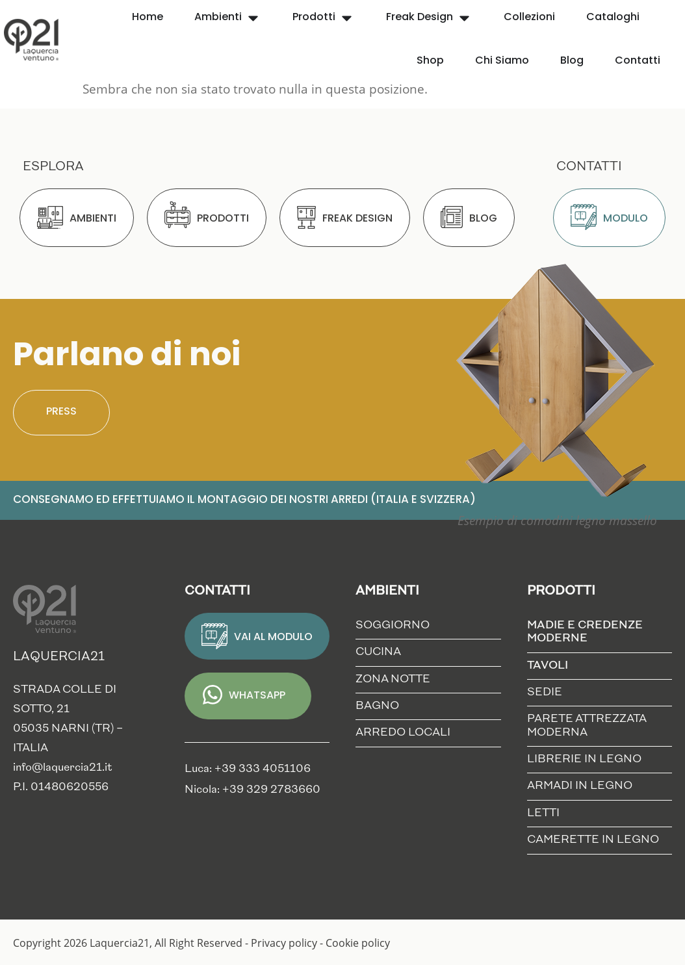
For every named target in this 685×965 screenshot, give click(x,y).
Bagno (377, 706)
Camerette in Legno (593, 839)
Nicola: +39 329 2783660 (252, 789)
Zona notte (392, 679)
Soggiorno (392, 625)
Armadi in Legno (579, 785)
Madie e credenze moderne (593, 632)
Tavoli (551, 666)
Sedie (544, 692)
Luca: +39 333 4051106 (248, 769)
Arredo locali (402, 732)
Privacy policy (284, 943)
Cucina (378, 652)
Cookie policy (358, 943)
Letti (543, 813)
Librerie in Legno (584, 759)
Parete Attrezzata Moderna (587, 726)
